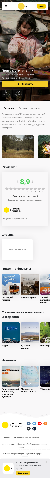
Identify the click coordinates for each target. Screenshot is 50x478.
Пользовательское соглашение (26, 438)
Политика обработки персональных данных (32, 445)
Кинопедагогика (8, 444)
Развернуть (7, 128)
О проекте (6, 438)
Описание (9, 108)
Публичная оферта (34, 454)
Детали (22, 108)
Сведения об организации (13, 454)
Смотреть (27, 84)
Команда (35, 108)
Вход (41, 6)
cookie (19, 465)
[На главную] (22, 6)
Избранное (7, 95)
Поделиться (18, 95)
